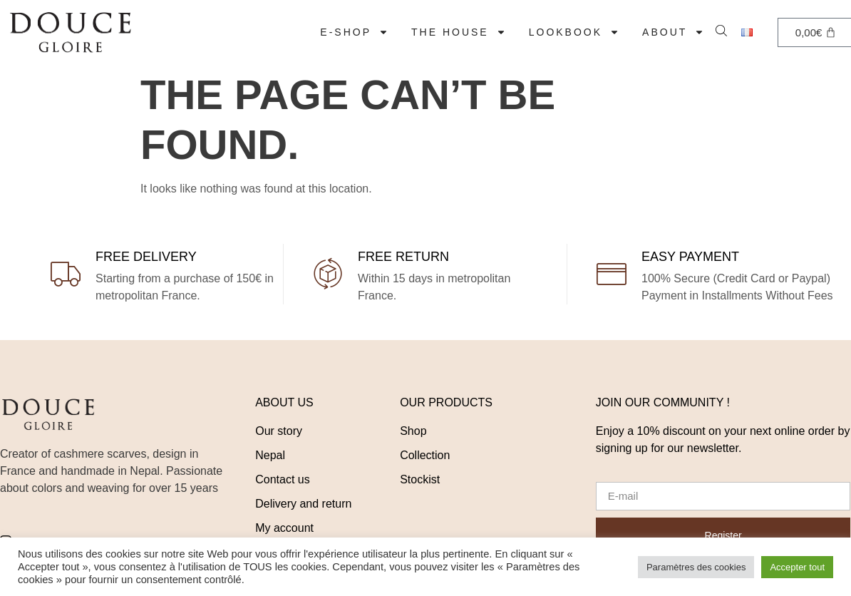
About (673, 32)
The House (458, 32)
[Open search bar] (723, 29)
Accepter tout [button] (797, 567)
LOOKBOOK (574, 32)
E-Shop (354, 32)
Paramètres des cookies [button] (696, 567)
